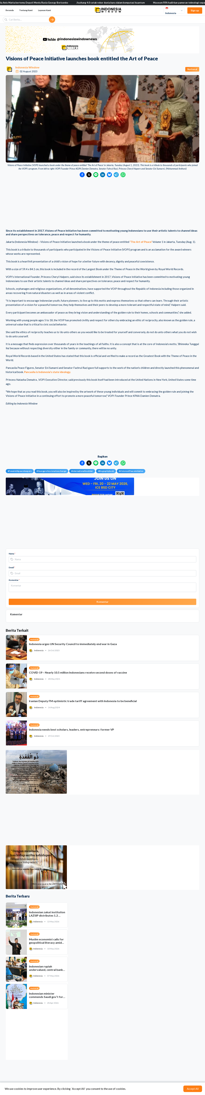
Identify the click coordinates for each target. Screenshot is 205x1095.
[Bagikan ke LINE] (95, 174)
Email (12, 567)
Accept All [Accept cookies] (193, 1088)
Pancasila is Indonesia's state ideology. (47, 372)
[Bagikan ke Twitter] (88, 174)
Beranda (10, 10)
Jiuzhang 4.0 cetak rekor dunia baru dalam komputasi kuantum (113, 2)
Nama (12, 553)
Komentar (14, 580)
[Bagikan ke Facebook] (82, 174)
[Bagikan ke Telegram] (116, 174)
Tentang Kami (25, 10)
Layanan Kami (44, 10)
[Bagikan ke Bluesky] (109, 174)
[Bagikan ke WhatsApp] (123, 174)
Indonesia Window (27, 67)
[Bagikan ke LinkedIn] (102, 174)
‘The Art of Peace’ (141, 241)
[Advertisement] (102, 203)
